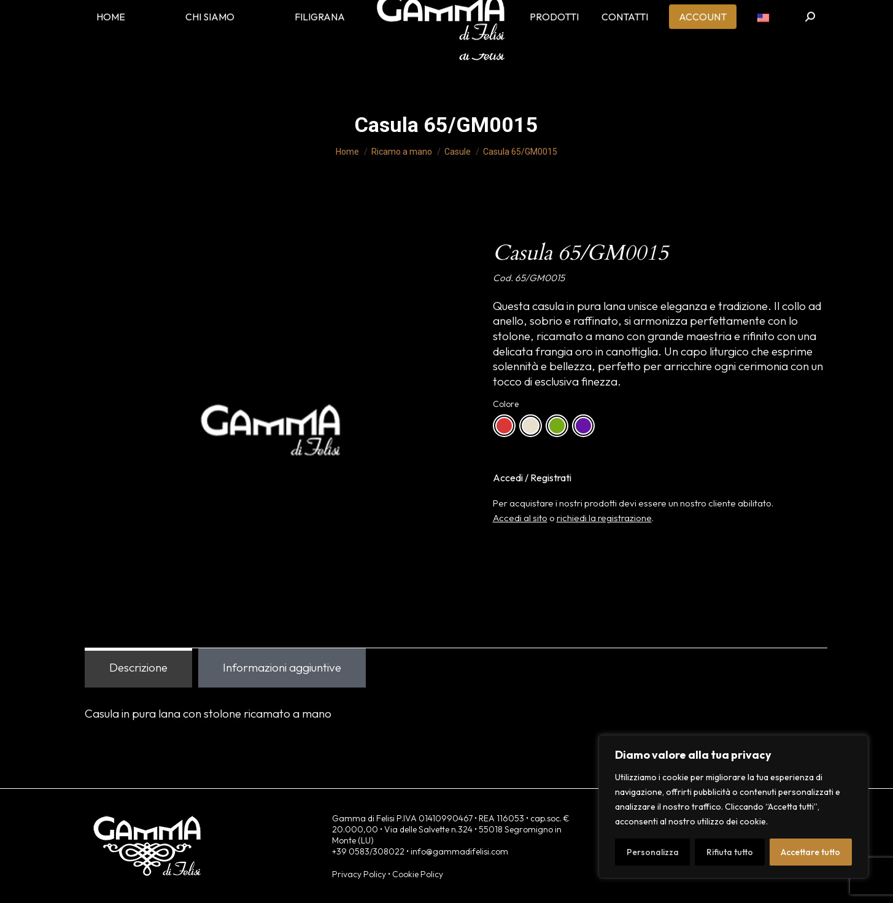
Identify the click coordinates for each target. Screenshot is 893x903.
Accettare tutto (810, 852)
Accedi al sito (520, 518)
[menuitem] (763, 36)
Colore (506, 403)
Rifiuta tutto (729, 852)
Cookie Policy (417, 874)
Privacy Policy (359, 874)
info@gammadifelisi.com (459, 851)
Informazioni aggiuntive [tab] (282, 667)
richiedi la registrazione (604, 518)
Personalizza (653, 852)
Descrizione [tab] (138, 667)
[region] (733, 806)
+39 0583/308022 (368, 851)
